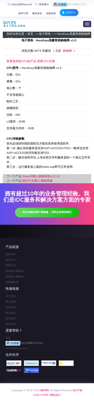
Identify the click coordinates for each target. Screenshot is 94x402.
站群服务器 (12, 282)
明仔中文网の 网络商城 (37, 181)
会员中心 (68, 12)
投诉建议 (11, 313)
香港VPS (11, 260)
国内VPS (11, 254)
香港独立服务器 (15, 271)
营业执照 (11, 324)
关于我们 (11, 296)
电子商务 (45, 34)
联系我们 (42, 4)
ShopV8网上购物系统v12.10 (41, 176)
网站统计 (56, 395)
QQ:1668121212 (69, 4)
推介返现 (11, 302)
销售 (8, 338)
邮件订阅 (23, 13)
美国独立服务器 (15, 276)
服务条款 (37, 13)
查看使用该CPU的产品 (21, 61)
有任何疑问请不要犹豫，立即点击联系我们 (47, 212)
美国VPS (11, 265)
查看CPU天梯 (46, 61)
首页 (30, 34)
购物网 (67, 51)
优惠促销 (51, 13)
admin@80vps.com (20, 4)
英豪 (58, 51)
